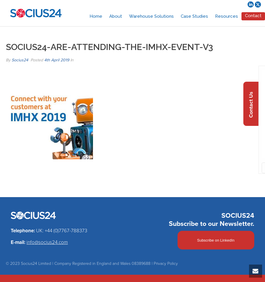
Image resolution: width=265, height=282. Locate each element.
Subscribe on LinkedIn (215, 240)
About (115, 16)
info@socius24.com (47, 242)
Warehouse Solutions (151, 16)
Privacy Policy (166, 263)
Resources (226, 16)
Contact (253, 15)
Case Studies (194, 16)
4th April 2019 (56, 60)
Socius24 (20, 60)
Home (95, 16)
